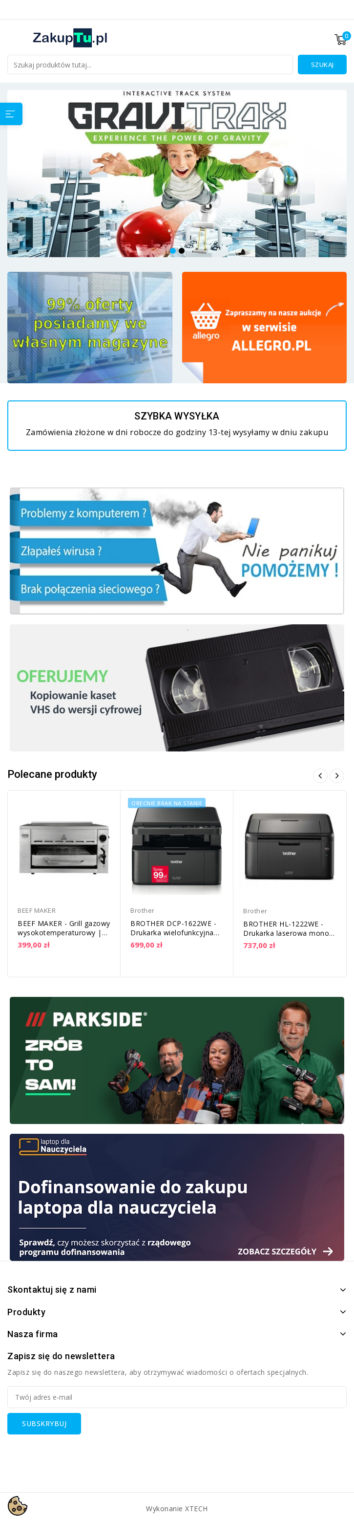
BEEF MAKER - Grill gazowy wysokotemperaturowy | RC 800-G (64, 933)
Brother (142, 910)
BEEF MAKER (37, 910)
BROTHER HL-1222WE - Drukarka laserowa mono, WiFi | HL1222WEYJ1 (287, 933)
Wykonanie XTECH (177, 1508)
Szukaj (322, 64)
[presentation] (81, 1453)
